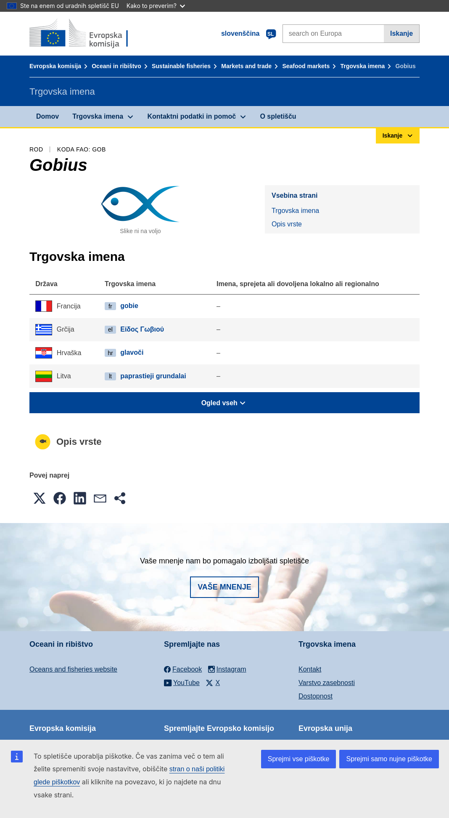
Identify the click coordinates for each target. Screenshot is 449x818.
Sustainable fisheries (181, 66)
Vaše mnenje (224, 587)
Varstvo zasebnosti (326, 682)
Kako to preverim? (156, 5)
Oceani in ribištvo (116, 66)
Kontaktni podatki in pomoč (191, 116)
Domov (47, 116)
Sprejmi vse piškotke (299, 758)
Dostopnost (315, 696)
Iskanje (401, 33)
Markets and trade (246, 66)
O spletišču (278, 116)
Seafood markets (306, 66)
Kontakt (309, 669)
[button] (39, 498)
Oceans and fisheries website (73, 669)
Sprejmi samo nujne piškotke (389, 758)
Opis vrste (287, 224)
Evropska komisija (55, 66)
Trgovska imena (362, 66)
